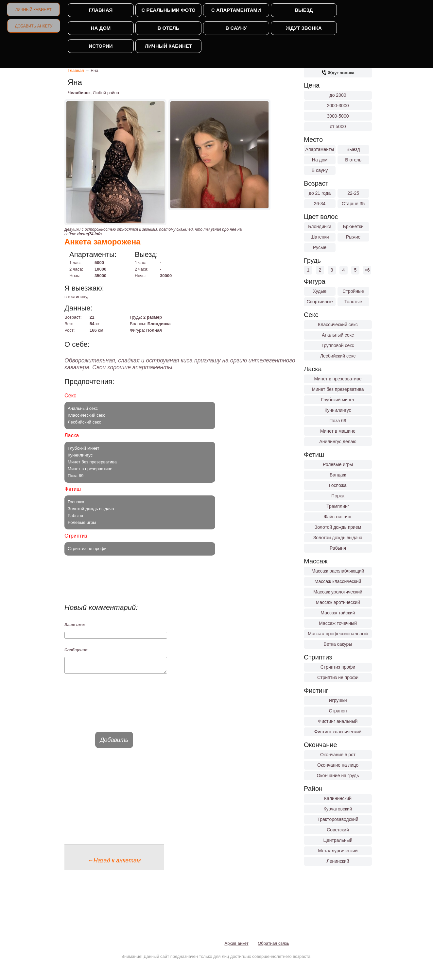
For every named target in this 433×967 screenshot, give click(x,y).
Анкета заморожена (102, 241)
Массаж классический (338, 581)
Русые (319, 247)
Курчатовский (337, 808)
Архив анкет (237, 946)
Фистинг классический (337, 731)
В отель (168, 28)
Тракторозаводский (338, 819)
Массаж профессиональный (338, 633)
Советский (338, 829)
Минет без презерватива (338, 389)
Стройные (353, 291)
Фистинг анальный (338, 721)
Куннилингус (337, 410)
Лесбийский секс (337, 355)
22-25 (353, 193)
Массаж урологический (337, 591)
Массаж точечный (338, 623)
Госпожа (338, 485)
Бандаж (338, 474)
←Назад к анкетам (114, 863)
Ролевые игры (338, 464)
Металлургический (338, 850)
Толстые (353, 301)
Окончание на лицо (337, 765)
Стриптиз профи (337, 667)
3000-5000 (338, 116)
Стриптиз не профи (337, 677)
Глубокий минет (338, 399)
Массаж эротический (338, 602)
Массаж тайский (337, 612)
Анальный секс (338, 335)
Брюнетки (353, 226)
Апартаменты (319, 149)
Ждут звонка (303, 28)
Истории (101, 46)
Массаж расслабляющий (338, 571)
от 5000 (338, 126)
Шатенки (319, 237)
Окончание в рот (337, 754)
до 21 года (320, 193)
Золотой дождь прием (338, 527)
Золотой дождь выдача (337, 537)
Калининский (338, 798)
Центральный (338, 840)
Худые (320, 291)
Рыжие (353, 237)
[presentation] (114, 708)
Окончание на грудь (338, 775)
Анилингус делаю (337, 441)
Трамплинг (337, 506)
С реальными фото (168, 10)
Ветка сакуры (338, 644)
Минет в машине (337, 431)
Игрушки (338, 700)
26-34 (320, 203)
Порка (337, 495)
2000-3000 (338, 105)
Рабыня (338, 548)
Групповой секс (337, 345)
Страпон (338, 710)
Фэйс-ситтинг (338, 516)
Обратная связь (273, 946)
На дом (101, 28)
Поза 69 (337, 420)
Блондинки (319, 226)
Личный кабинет (33, 10)
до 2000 (338, 95)
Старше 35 (353, 203)
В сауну (236, 28)
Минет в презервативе (338, 378)
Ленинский (337, 861)
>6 (367, 270)
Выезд (304, 10)
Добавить (114, 743)
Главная (101, 10)
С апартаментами (236, 10)
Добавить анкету (34, 26)
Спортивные (319, 301)
